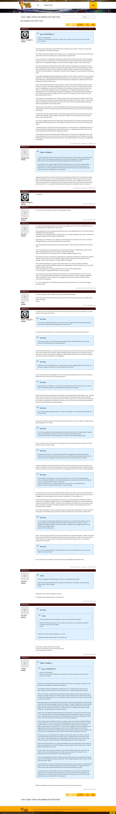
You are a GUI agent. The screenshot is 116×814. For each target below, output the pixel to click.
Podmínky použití (45, 811)
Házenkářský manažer (67, 809)
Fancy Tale (80, 809)
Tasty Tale (74, 809)
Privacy (51, 811)
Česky (93, 1)
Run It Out (85, 809)
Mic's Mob (24, 234)
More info (37, 813)
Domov (23, 17)
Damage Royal (25, 158)
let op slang (24, 218)
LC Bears (23, 669)
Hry (38, 5)
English (29, 17)
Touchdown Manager (46, 809)
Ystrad (22, 303)
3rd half (34, 17)
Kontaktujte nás (36, 811)
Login (93, 5)
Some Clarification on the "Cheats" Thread (48, 17)
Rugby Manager (37, 809)
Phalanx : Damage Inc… (27, 40)
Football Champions (56, 809)
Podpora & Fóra (48, 5)
